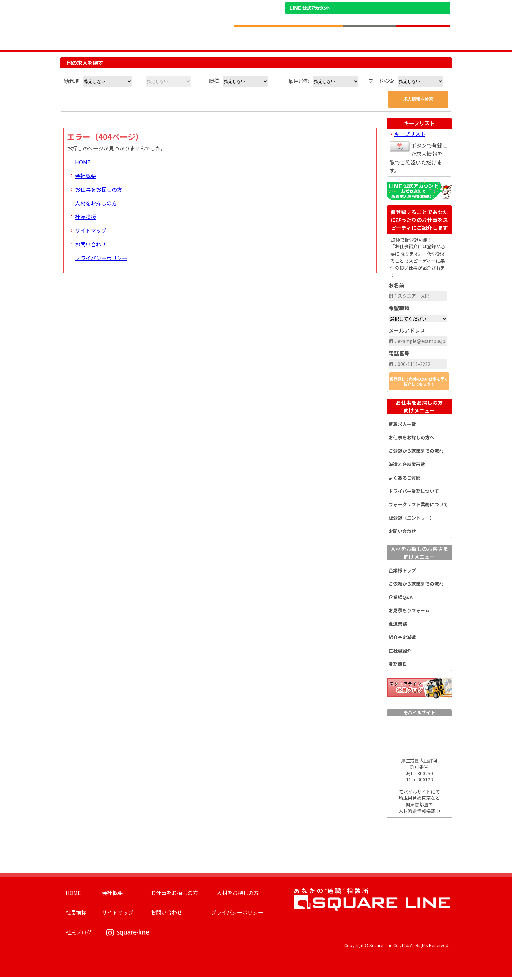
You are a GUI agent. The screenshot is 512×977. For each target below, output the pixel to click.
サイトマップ (90, 230)
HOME (82, 162)
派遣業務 (398, 624)
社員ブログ (79, 932)
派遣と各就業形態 (407, 464)
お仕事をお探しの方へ (411, 437)
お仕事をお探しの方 (98, 189)
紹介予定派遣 (402, 637)
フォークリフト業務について (418, 504)
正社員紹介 (400, 650)
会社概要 (85, 176)
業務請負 (398, 664)
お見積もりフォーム (409, 610)
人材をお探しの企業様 (369, 37)
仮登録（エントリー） (411, 517)
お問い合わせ (90, 244)
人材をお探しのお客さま (419, 552)
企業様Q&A (401, 597)
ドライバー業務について (414, 491)
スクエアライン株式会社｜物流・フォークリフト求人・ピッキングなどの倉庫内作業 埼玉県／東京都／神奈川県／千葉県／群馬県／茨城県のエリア (142, 17)
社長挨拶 (85, 217)
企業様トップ (402, 570)
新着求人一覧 (402, 424)
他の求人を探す (85, 63)
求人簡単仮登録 (423, 37)
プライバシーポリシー (101, 258)
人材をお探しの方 (96, 203)
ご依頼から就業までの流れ (416, 583)
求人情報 (261, 37)
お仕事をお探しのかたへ (316, 37)
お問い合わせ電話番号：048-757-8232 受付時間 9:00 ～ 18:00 (402, 19)
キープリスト (419, 123)
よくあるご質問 (405, 477)
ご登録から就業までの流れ (416, 451)
